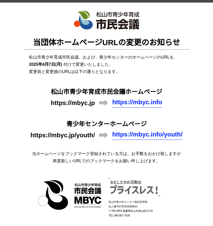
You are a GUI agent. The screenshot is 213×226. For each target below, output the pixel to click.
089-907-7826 (122, 215)
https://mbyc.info (137, 102)
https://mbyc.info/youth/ (147, 134)
